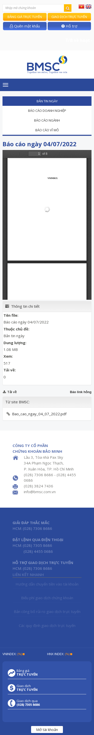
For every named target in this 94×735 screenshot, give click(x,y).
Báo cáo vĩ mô (47, 130)
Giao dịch (27, 688)
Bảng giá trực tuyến (25, 16)
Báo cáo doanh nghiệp (47, 110)
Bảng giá (27, 672)
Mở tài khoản (47, 729)
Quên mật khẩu (25, 25)
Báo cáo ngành (47, 120)
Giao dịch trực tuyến (69, 16)
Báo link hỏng (80, 392)
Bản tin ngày (47, 101)
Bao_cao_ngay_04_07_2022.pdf (39, 413)
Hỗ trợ (69, 25)
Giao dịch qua (28, 703)
